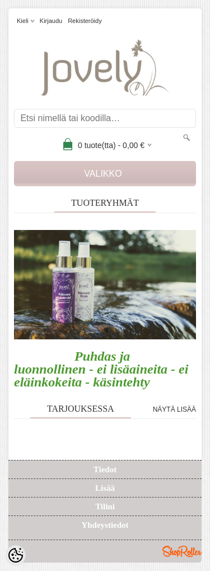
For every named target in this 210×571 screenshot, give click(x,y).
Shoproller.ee (182, 551)
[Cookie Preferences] (16, 555)
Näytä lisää (174, 409)
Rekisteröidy (85, 20)
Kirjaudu (51, 20)
